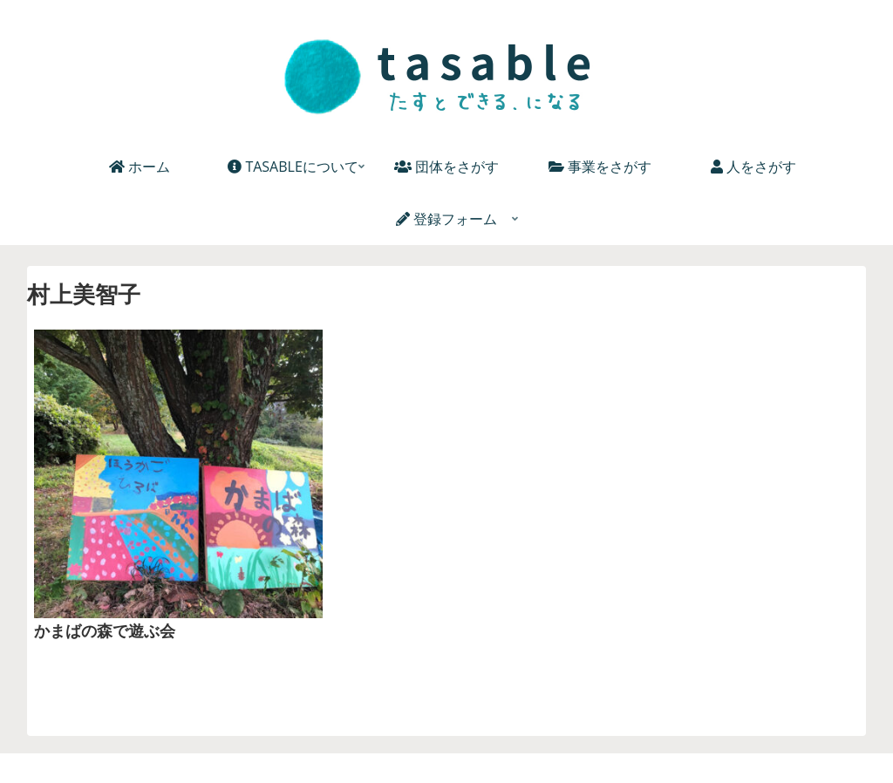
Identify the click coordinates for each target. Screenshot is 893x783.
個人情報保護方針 (389, 739)
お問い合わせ (633, 739)
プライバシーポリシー (517, 739)
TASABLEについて (272, 739)
